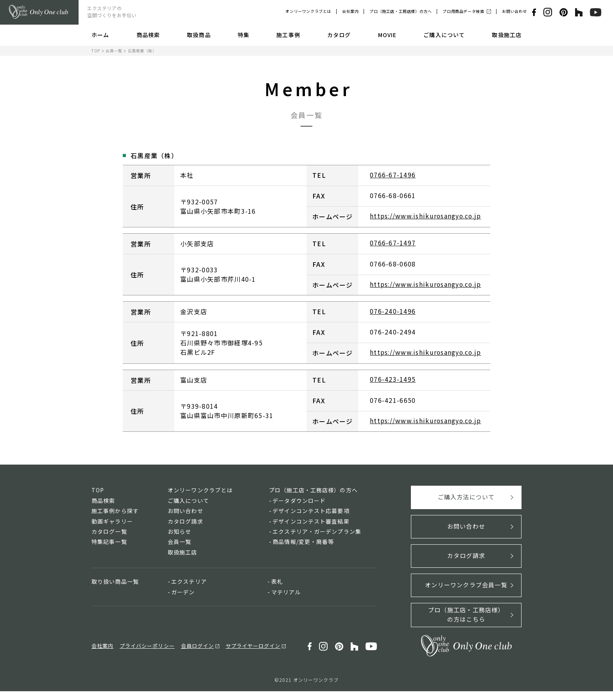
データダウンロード (299, 501)
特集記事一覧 (109, 542)
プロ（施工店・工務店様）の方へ (400, 11)
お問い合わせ (514, 11)
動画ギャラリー (112, 522)
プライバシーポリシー (147, 646)
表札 (277, 582)
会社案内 (350, 11)
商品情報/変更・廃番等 (303, 542)
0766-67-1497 (393, 243)
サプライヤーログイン (253, 646)
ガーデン (183, 592)
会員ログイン (197, 646)
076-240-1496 (393, 311)
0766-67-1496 (393, 174)
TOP (95, 51)
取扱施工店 (507, 35)
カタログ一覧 (109, 532)
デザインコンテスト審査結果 (311, 522)
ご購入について (444, 35)
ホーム (100, 35)
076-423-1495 (393, 379)
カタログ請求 (185, 522)
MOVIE (387, 35)
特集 (243, 35)
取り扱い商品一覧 (115, 582)
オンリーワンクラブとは (308, 11)
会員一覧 (114, 51)
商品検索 (148, 35)
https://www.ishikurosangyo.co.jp (427, 216)
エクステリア (189, 582)
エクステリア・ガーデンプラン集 (316, 532)
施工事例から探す (115, 511)
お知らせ (179, 532)
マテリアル (286, 592)
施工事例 (288, 35)
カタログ (339, 35)
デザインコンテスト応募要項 (311, 511)
